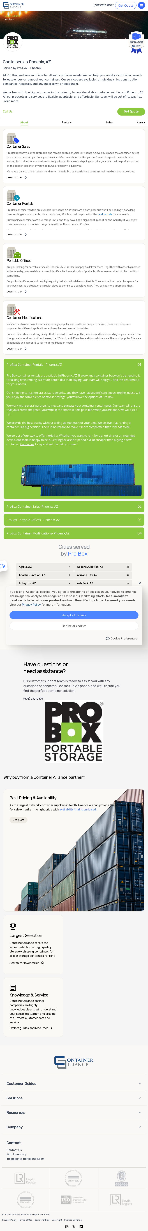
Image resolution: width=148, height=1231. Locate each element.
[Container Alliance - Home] (74, 1062)
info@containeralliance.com (25, 1159)
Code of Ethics (42, 1220)
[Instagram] (67, 1226)
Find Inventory (16, 1154)
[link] (74, 156)
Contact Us (14, 1150)
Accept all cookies (74, 615)
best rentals (105, 214)
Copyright (57, 1220)
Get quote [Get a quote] (18, 820)
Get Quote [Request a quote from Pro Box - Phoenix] (131, 111)
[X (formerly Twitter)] (74, 1226)
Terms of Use (25, 1220)
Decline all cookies (74, 626)
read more (11, 101)
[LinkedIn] (81, 1226)
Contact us (27, 444)
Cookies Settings (73, 1220)
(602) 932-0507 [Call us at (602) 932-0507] (104, 5)
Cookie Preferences (121, 638)
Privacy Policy (9, 1220)
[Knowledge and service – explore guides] (33, 1007)
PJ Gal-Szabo (12, 16)
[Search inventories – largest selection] (33, 944)
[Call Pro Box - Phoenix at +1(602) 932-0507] (7, 111)
